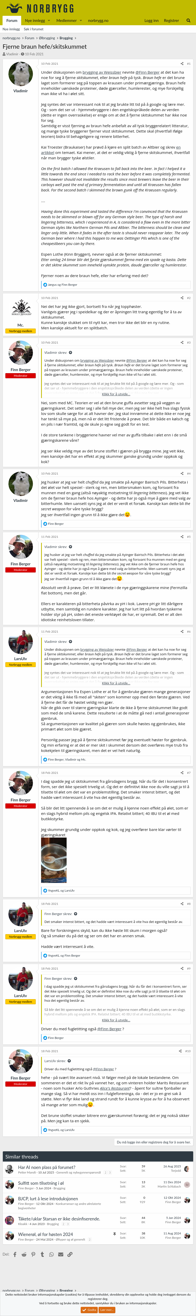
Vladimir (12, 54)
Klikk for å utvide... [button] (116, 394)
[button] (49, 20)
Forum (11, 20)
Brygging (59, 1188)
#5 (189, 537)
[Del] (182, 64)
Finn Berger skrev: (58, 913)
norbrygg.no (98, 20)
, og (67, 759)
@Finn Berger (148, 72)
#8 (189, 904)
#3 (189, 342)
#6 (189, 631)
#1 (189, 64)
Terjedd (176, 1170)
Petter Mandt (27, 1172)
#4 (189, 473)
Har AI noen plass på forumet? (46, 1167)
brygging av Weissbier (101, 72)
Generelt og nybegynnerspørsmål (78, 1172)
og (62, 284)
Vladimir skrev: (55, 352)
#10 (188, 1051)
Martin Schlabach (169, 1186)
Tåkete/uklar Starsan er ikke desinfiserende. (59, 1218)
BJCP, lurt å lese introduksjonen (48, 1198)
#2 (189, 298)
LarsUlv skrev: (55, 1061)
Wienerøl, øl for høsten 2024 (45, 1234)
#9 (189, 968)
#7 (189, 773)
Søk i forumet (34, 29)
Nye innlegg (35, 20)
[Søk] (188, 20)
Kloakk (22, 1224)
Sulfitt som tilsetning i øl (41, 1183)
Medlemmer (66, 20)
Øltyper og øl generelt (70, 1239)
